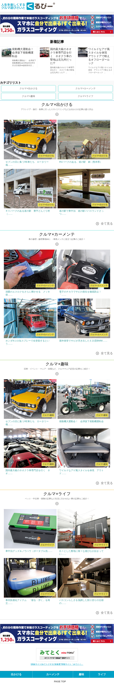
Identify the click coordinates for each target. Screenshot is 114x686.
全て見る (107, 223)
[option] (19, 57)
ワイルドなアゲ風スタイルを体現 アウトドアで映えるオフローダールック (99, 56)
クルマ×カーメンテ (57, 234)
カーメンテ (90, 88)
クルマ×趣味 (56, 364)
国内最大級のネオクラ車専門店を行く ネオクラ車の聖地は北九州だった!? (61, 56)
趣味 (32, 96)
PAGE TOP (60, 681)
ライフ (89, 96)
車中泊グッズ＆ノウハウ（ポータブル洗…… (29, 551)
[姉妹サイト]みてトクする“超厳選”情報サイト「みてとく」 (57, 664)
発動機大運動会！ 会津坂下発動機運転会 (24, 53)
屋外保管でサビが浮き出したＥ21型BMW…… (83, 340)
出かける (32, 88)
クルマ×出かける (57, 104)
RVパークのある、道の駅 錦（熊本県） (81, 162)
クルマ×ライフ (57, 493)
